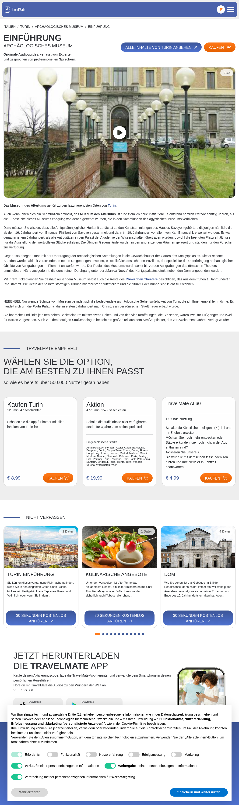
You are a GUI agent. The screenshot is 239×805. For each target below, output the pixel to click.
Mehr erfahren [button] (29, 792)
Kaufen (220, 47)
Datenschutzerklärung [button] (177, 714)
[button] (97, 634)
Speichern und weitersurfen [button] (198, 792)
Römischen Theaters (142, 279)
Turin (25, 26)
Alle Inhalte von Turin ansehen (161, 47)
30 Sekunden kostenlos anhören (41, 618)
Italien (10, 26)
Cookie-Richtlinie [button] (134, 723)
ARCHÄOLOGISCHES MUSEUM (59, 26)
